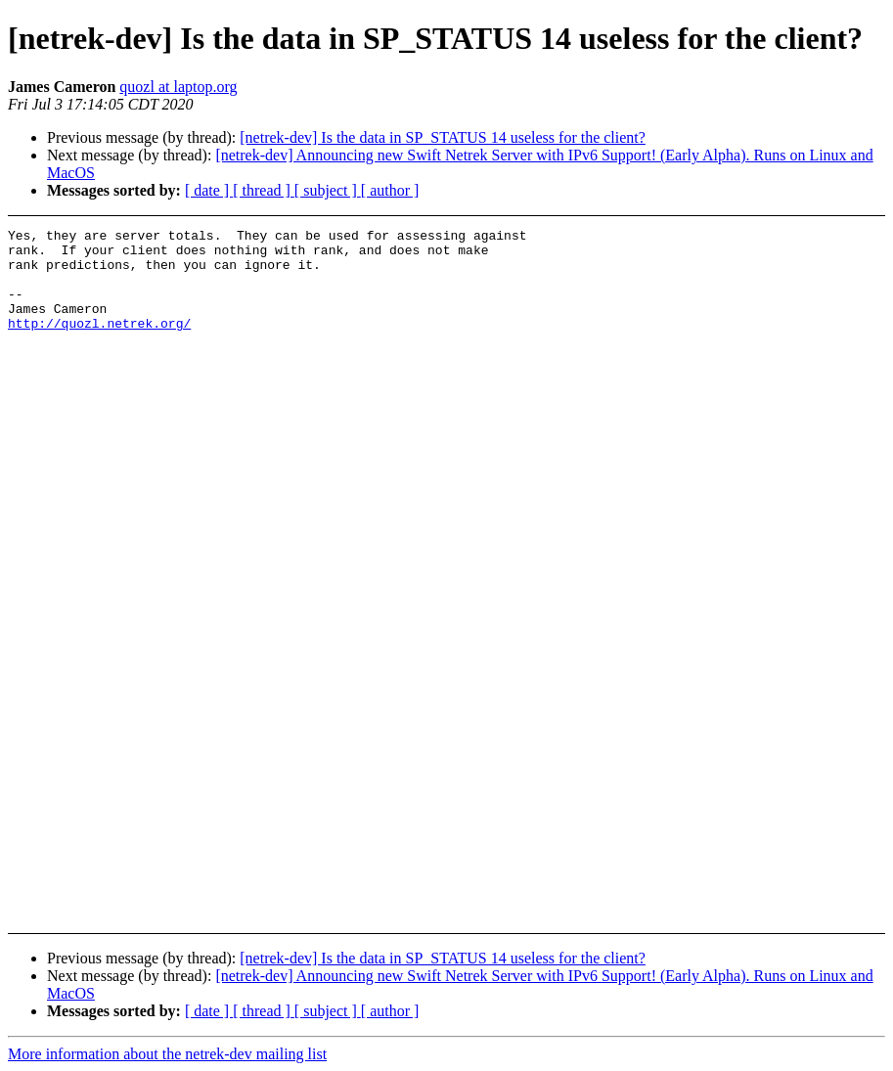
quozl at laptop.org (178, 86)
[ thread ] (263, 190)
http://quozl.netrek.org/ (99, 343)
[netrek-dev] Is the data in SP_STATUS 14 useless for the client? (443, 137)
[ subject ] (327, 190)
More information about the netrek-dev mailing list (167, 1054)
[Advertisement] (814, 277)
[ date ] (209, 190)
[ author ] (390, 190)
